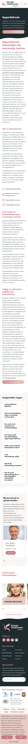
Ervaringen (18, 650)
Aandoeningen (7, 656)
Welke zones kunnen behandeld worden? (12, 446)
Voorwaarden (21, 709)
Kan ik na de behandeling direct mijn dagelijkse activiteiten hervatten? (11, 476)
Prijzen (4, 659)
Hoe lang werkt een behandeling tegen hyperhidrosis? (12, 437)
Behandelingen (7, 653)
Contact (17, 659)
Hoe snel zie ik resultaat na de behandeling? (10, 426)
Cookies (6, 712)
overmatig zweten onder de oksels (13, 72)
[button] (21, 4)
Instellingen (14, 742)
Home (4, 650)
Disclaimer (6, 709)
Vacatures (18, 656)
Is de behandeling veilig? (11, 455)
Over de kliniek (20, 653)
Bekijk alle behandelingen (14, 614)
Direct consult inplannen (12, 32)
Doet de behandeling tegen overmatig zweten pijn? (12, 415)
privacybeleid (17, 675)
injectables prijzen (10, 378)
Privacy (13, 709)
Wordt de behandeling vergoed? (12, 464)
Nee (21, 737)
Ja (7, 737)
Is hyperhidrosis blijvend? (10, 405)
